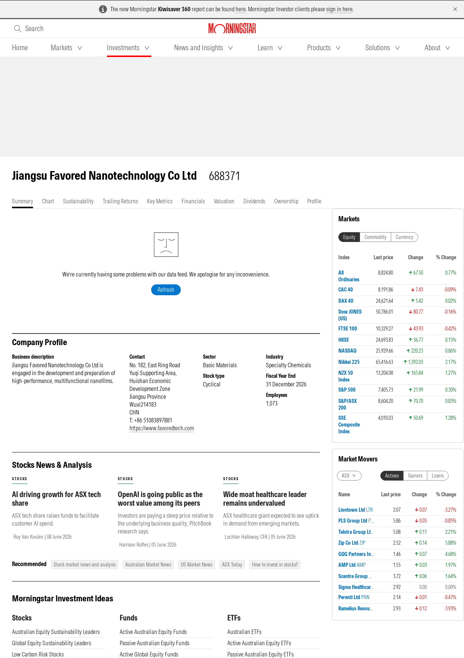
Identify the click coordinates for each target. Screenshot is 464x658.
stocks (19, 478)
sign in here (339, 9)
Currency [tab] (404, 237)
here (241, 9)
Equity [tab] (349, 237)
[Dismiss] (455, 9)
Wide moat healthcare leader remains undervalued (265, 498)
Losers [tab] (438, 475)
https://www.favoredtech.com (161, 428)
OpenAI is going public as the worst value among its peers (160, 498)
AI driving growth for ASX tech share (56, 498)
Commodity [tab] (375, 237)
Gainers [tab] (415, 475)
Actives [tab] (392, 475)
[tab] (20, 47)
